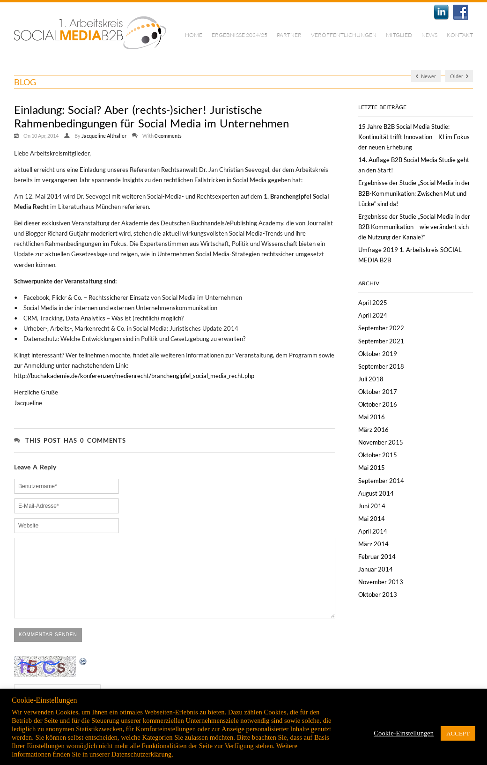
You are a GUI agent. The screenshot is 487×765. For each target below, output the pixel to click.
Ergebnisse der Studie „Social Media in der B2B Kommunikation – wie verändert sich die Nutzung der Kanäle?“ (414, 227)
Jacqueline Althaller (103, 136)
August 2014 (376, 493)
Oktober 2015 (377, 455)
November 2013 (380, 582)
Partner (289, 34)
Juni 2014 (371, 506)
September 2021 (381, 341)
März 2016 (373, 429)
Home (193, 34)
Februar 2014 (377, 556)
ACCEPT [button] (458, 733)
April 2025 (372, 302)
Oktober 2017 (377, 391)
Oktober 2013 (377, 594)
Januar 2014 (375, 569)
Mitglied (399, 34)
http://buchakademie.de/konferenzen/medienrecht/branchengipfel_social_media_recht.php (134, 375)
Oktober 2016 (377, 404)
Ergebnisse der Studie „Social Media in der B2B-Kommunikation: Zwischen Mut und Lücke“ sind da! (414, 193)
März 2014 (373, 544)
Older (459, 76)
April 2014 (372, 531)
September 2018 (381, 366)
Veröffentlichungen (343, 34)
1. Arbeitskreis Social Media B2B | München (90, 32)
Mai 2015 (371, 467)
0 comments (168, 136)
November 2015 (380, 442)
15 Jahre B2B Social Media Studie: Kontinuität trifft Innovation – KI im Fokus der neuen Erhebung (414, 137)
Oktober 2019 (377, 353)
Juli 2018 (371, 379)
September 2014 (381, 480)
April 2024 (372, 315)
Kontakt (460, 34)
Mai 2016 (371, 417)
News (429, 34)
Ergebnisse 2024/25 (239, 34)
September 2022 (381, 328)
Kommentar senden (48, 648)
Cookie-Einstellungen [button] (404, 733)
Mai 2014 (371, 518)
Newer (426, 76)
